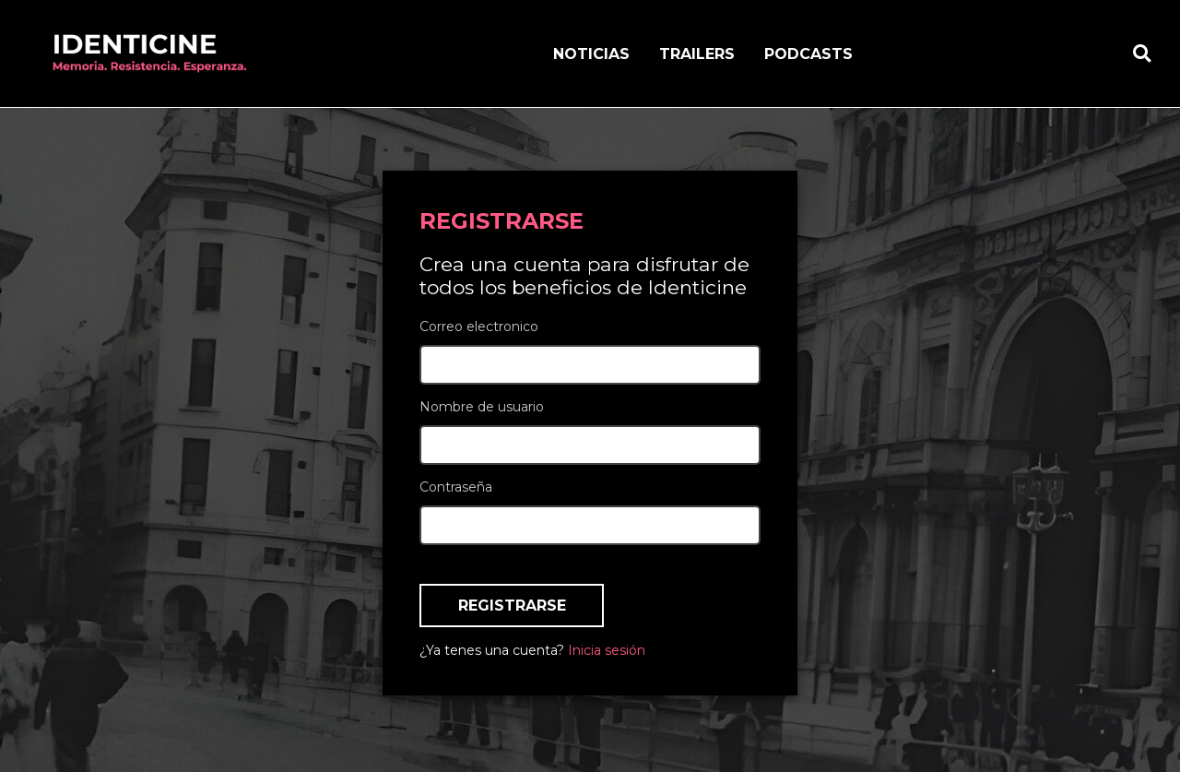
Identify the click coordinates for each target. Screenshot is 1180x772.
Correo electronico (478, 326)
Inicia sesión (606, 650)
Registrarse (512, 605)
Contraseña (455, 487)
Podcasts (808, 54)
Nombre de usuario (481, 406)
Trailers (697, 54)
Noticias (591, 54)
